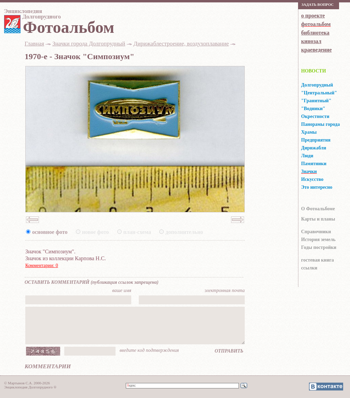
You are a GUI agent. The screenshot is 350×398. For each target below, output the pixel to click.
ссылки (309, 267)
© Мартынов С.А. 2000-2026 (27, 383)
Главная (34, 43)
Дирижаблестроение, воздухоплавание (181, 43)
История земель (318, 239)
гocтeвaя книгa (317, 260)
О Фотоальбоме (318, 208)
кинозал (311, 41)
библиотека (315, 33)
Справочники (316, 231)
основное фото (49, 232)
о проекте (313, 15)
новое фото (95, 232)
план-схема (137, 232)
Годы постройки (318, 247)
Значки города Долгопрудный (88, 43)
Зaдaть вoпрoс (317, 4)
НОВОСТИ (313, 71)
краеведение (316, 50)
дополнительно (184, 232)
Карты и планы (318, 219)
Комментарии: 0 (41, 265)
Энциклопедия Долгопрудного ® (30, 387)
